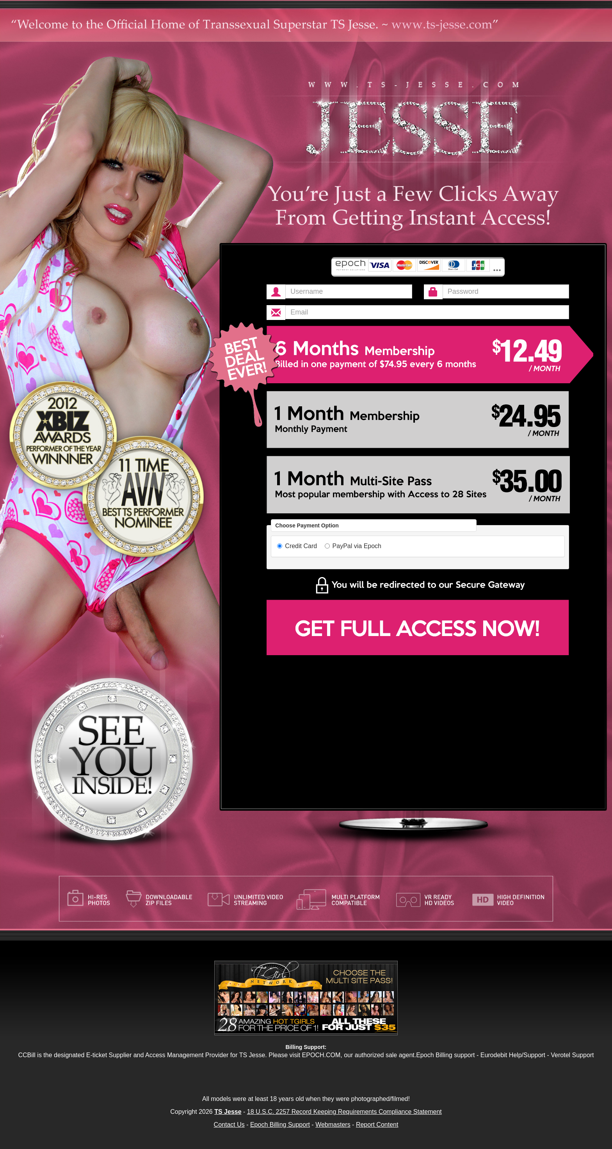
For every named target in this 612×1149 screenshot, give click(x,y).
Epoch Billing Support (280, 1124)
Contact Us (229, 1124)
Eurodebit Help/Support (512, 1055)
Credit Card (297, 546)
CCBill (26, 1055)
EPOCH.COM (321, 1055)
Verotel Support (572, 1055)
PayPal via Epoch (353, 546)
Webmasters (332, 1124)
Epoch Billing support (445, 1055)
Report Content (377, 1124)
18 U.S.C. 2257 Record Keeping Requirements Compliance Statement (344, 1111)
